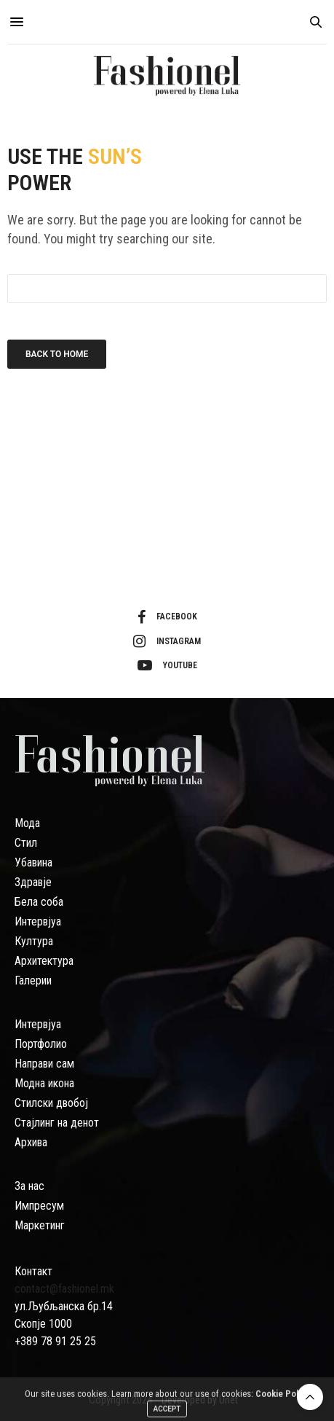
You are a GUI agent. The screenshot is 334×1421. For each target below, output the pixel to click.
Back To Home (56, 354)
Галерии (33, 980)
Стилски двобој (51, 1103)
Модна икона (44, 1083)
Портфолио (41, 1044)
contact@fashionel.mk (64, 1289)
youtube (167, 665)
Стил (26, 843)
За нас (29, 1186)
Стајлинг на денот (57, 1123)
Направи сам (44, 1063)
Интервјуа (38, 921)
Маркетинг (40, 1225)
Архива (31, 1142)
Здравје (33, 882)
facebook (167, 617)
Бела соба (39, 902)
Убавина (33, 862)
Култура (34, 941)
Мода (27, 823)
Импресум (39, 1206)
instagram (167, 641)
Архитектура (44, 961)
